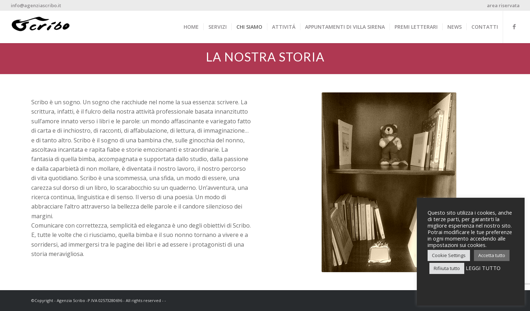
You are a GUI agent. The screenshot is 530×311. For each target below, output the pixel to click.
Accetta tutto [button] (491, 255)
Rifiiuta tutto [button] (447, 268)
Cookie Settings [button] (449, 255)
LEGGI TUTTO (483, 267)
